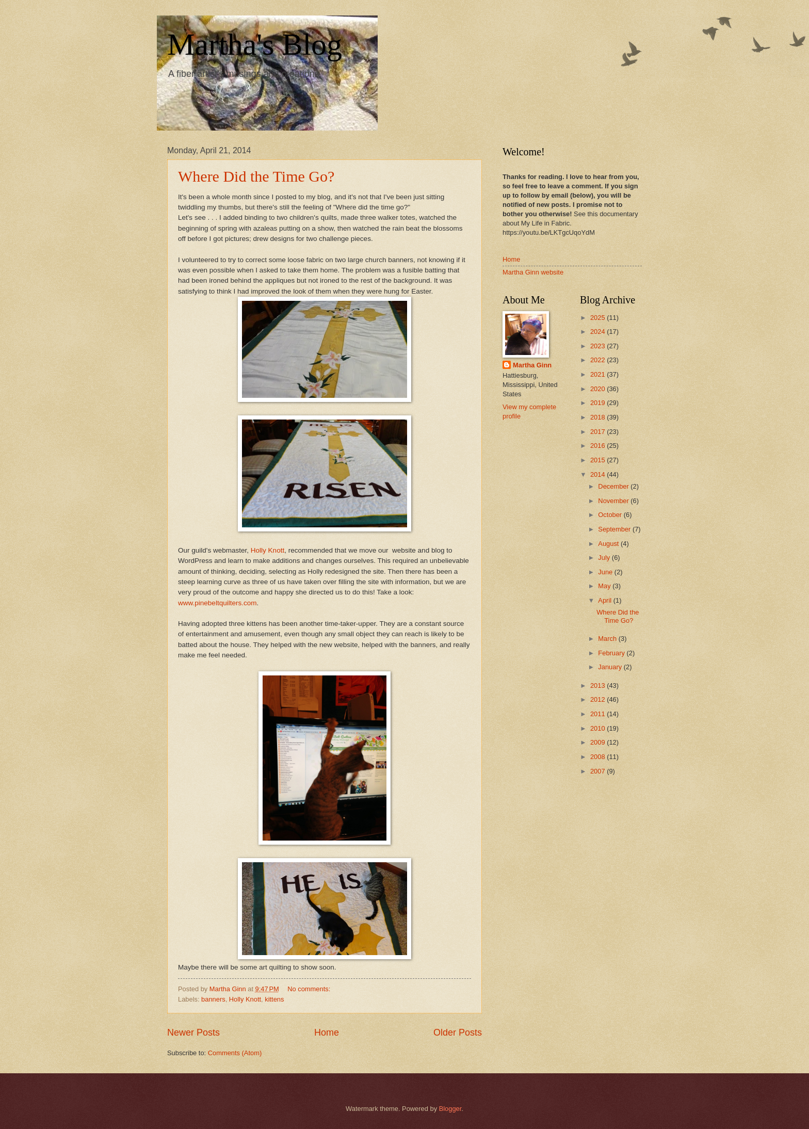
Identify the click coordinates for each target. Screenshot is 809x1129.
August (609, 543)
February (612, 653)
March (608, 638)
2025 (598, 317)
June (606, 572)
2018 (598, 417)
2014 (598, 474)
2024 (598, 331)
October (610, 515)
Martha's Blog (254, 44)
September (615, 529)
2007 (598, 771)
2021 (598, 374)
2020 (598, 389)
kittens (274, 999)
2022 (598, 360)
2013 (598, 685)
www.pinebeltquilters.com (217, 603)
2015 (598, 460)
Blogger (450, 1108)
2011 (598, 714)
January (610, 667)
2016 (598, 445)
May (605, 586)
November (614, 501)
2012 (598, 699)
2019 (598, 403)
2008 (598, 757)
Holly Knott (267, 550)
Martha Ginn (532, 365)
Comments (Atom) (235, 1053)
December (614, 486)
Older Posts (457, 1032)
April (605, 600)
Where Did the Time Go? (256, 176)
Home (326, 1032)
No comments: (309, 989)
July (604, 557)
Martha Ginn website (533, 272)
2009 (598, 742)
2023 (598, 346)
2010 (598, 728)
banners (213, 999)
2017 (598, 432)
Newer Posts (193, 1032)
